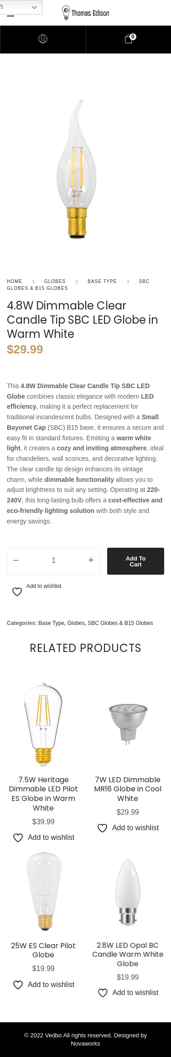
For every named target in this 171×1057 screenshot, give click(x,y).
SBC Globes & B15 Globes (120, 623)
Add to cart (136, 561)
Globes (55, 281)
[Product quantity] (53, 559)
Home (14, 281)
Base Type (102, 281)
